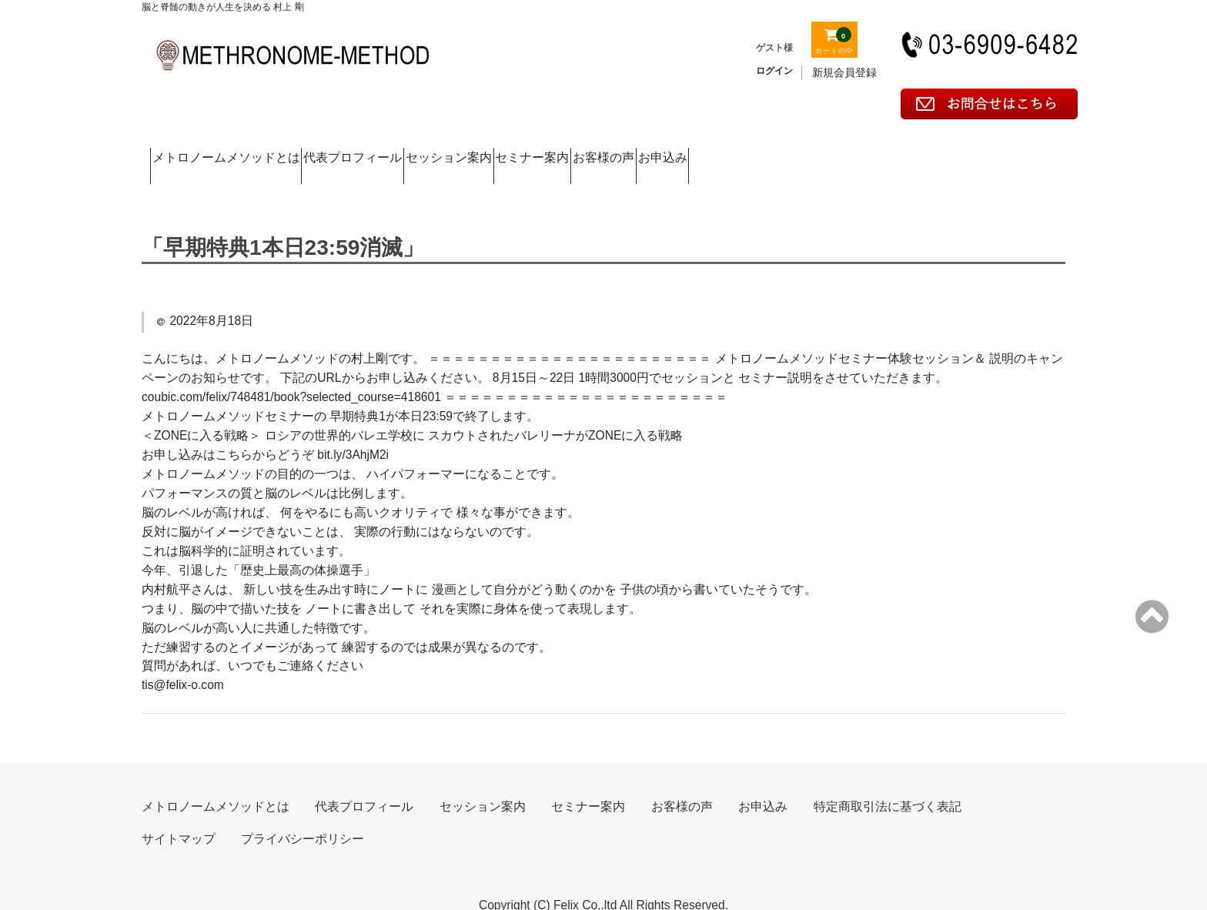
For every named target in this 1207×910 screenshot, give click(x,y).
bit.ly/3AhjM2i (353, 428)
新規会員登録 (844, 72)
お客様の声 (872, 149)
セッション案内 (590, 149)
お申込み (995, 149)
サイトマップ (179, 812)
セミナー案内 (737, 149)
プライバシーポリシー (302, 812)
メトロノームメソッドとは (247, 149)
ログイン (774, 70)
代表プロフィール (433, 149)
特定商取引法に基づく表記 (887, 780)
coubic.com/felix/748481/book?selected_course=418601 (291, 370)
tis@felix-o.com (183, 658)
